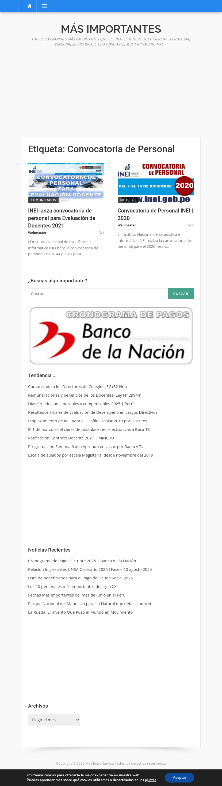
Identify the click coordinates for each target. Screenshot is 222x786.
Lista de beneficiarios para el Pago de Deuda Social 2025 (80, 577)
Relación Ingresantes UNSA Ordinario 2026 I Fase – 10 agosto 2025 (90, 569)
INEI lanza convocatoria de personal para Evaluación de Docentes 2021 (61, 218)
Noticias (128, 200)
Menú (42, 6)
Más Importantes (111, 28)
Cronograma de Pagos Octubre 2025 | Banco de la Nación (82, 560)
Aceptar (179, 777)
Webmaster (37, 232)
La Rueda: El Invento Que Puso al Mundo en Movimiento (80, 612)
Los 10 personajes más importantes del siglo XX (72, 586)
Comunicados (43, 200)
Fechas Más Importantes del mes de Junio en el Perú (77, 595)
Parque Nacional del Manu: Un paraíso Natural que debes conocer (90, 603)
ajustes (150, 780)
